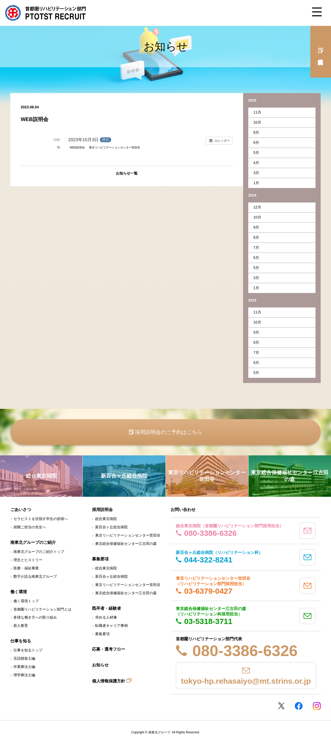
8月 (256, 132)
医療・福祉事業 (26, 568)
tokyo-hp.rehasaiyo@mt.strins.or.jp (246, 681)
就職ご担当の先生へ (29, 527)
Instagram (317, 706)
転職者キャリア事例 (111, 625)
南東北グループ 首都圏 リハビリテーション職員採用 (45, 13)
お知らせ (100, 665)
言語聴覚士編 (24, 658)
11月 (257, 112)
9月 (256, 227)
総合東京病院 (106, 519)
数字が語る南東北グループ (35, 576)
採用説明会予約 (320, 52)
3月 (256, 173)
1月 (256, 183)
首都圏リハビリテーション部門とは (42, 609)
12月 (257, 207)
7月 (256, 247)
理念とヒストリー (27, 560)
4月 (256, 163)
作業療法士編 (24, 667)
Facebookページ (299, 706)
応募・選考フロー (108, 649)
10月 (257, 122)
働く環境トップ (26, 601)
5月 (256, 152)
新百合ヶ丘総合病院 (111, 527)
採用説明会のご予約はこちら (168, 432)
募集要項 (102, 634)
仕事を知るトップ (27, 650)
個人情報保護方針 (108, 681)
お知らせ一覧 (127, 173)
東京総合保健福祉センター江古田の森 (126, 543)
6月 (256, 142)
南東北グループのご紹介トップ (38, 552)
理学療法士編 (24, 675)
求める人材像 (106, 617)
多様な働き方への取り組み (35, 617)
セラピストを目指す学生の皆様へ (40, 519)
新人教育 (20, 625)
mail (307, 531)
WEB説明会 (77, 147)
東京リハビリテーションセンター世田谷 (114, 147)
